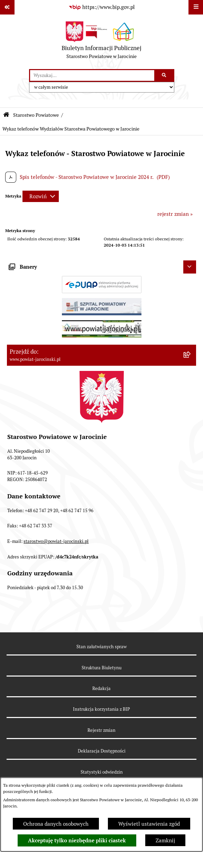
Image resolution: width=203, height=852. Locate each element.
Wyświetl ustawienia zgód (149, 824)
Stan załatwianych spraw (101, 647)
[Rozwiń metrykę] (40, 196)
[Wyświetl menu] (195, 7)
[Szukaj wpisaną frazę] (164, 75)
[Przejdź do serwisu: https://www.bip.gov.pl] (101, 7)
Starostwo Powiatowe (36, 115)
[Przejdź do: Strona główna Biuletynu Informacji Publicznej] (6, 114)
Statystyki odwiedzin (102, 772)
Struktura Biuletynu (101, 668)
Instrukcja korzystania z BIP (101, 709)
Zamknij (165, 840)
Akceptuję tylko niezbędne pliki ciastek (77, 840)
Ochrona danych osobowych (56, 824)
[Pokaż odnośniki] (7, 7)
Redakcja (101, 688)
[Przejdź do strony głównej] (101, 41)
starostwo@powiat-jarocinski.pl (56, 541)
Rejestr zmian (101, 730)
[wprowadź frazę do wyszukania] (92, 75)
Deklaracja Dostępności (102, 751)
